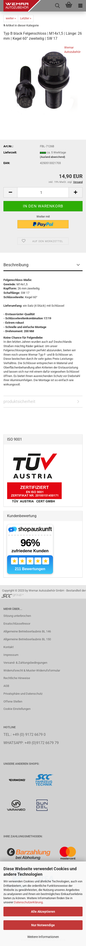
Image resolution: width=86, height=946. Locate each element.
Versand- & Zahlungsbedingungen (25, 662)
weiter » (11, 18)
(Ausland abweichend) (52, 157)
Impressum (10, 655)
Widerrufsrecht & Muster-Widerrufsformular (31, 670)
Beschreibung (15, 264)
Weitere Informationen (43, 937)
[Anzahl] (43, 192)
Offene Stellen (12, 701)
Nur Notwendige (43, 925)
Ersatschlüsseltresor (16, 623)
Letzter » (25, 18)
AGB (6, 686)
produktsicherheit (19, 401)
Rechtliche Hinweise (16, 678)
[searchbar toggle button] (57, 5)
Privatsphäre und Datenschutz (22, 693)
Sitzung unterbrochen (17, 615)
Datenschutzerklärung (28, 902)
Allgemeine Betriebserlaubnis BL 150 (27, 639)
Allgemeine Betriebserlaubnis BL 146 (27, 631)
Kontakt (8, 647)
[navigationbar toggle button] (80, 5)
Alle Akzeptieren (43, 911)
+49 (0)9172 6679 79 (42, 743)
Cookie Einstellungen (17, 709)
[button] (10, 192)
